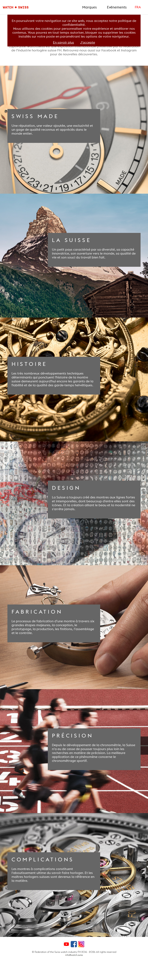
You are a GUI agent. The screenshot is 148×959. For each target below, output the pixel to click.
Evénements (117, 7)
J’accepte (87, 42)
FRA (138, 7)
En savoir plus (63, 42)
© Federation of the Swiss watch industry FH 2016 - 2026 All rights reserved (74, 951)
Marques (89, 7)
